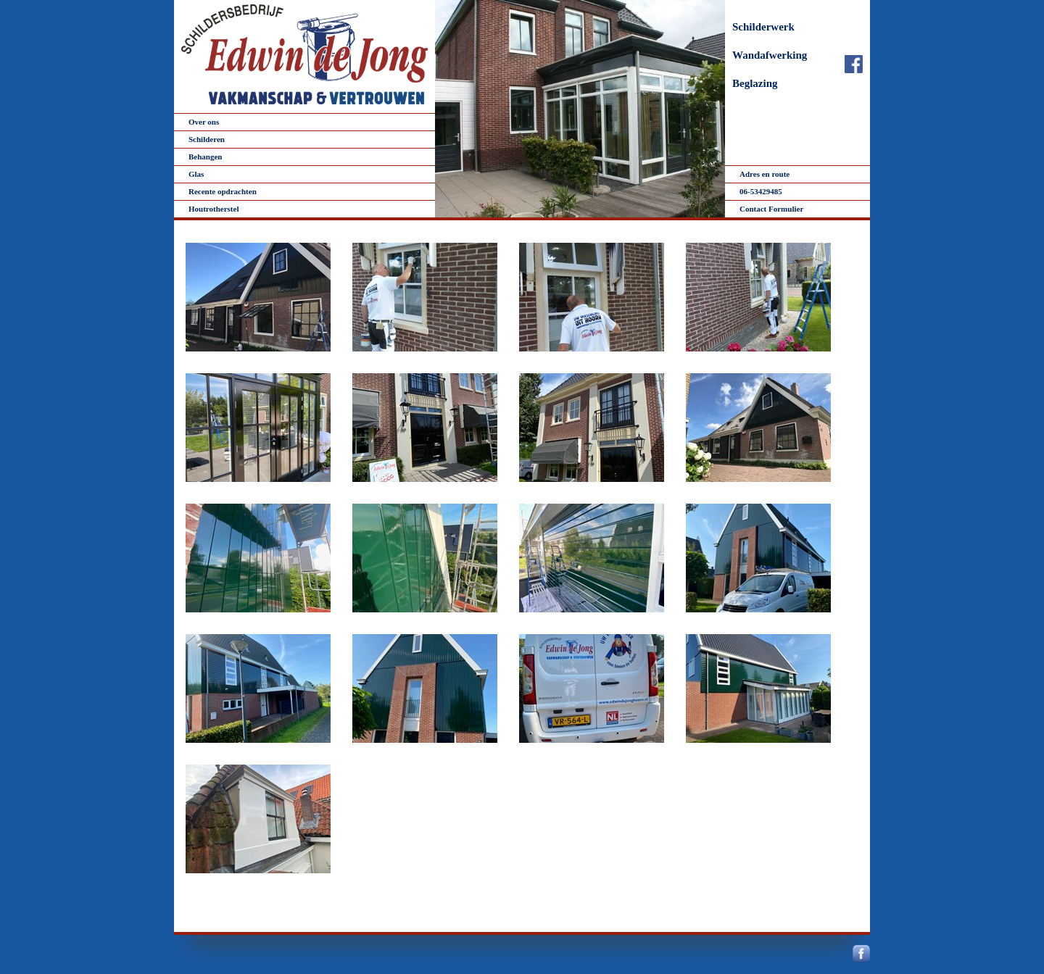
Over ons (203, 121)
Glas (196, 174)
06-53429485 (761, 191)
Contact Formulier (771, 208)
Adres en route (765, 174)
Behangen (205, 156)
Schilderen (206, 139)
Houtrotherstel (213, 208)
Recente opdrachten (222, 191)
